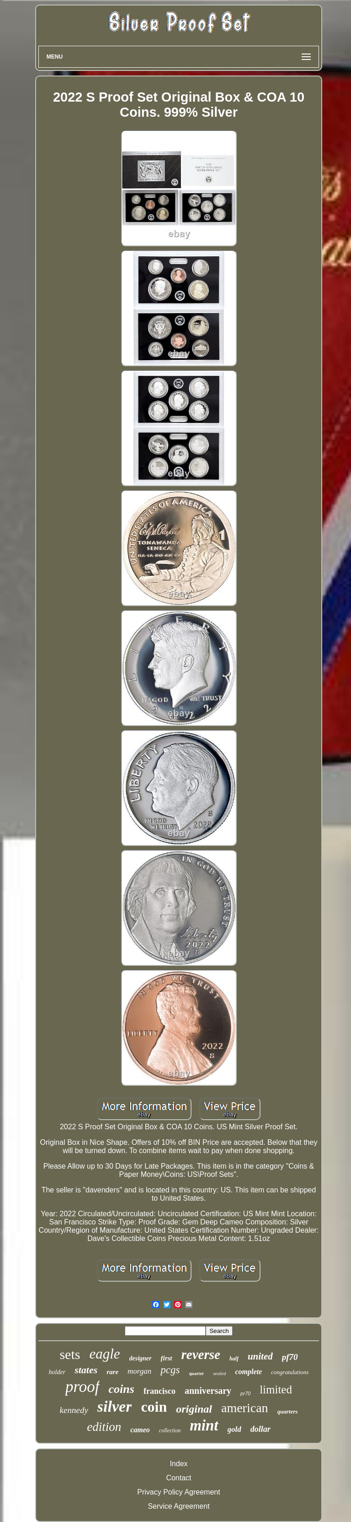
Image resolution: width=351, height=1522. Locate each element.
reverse (200, 1354)
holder (57, 1372)
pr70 (245, 1393)
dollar (260, 1429)
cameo (140, 1430)
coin (154, 1406)
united (260, 1356)
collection (170, 1430)
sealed (219, 1373)
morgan (139, 1371)
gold (234, 1429)
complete (248, 1372)
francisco (160, 1391)
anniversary (208, 1391)
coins (121, 1389)
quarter (196, 1373)
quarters (287, 1411)
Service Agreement (178, 1506)
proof (82, 1387)
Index (178, 1464)
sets (69, 1354)
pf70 (290, 1357)
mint (204, 1425)
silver (114, 1406)
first (166, 1358)
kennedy (74, 1410)
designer (140, 1358)
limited (276, 1389)
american (244, 1408)
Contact (178, 1478)
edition (104, 1427)
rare (112, 1372)
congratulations (289, 1372)
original (194, 1409)
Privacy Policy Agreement (178, 1492)
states (85, 1370)
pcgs (170, 1370)
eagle (104, 1354)
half (234, 1358)
